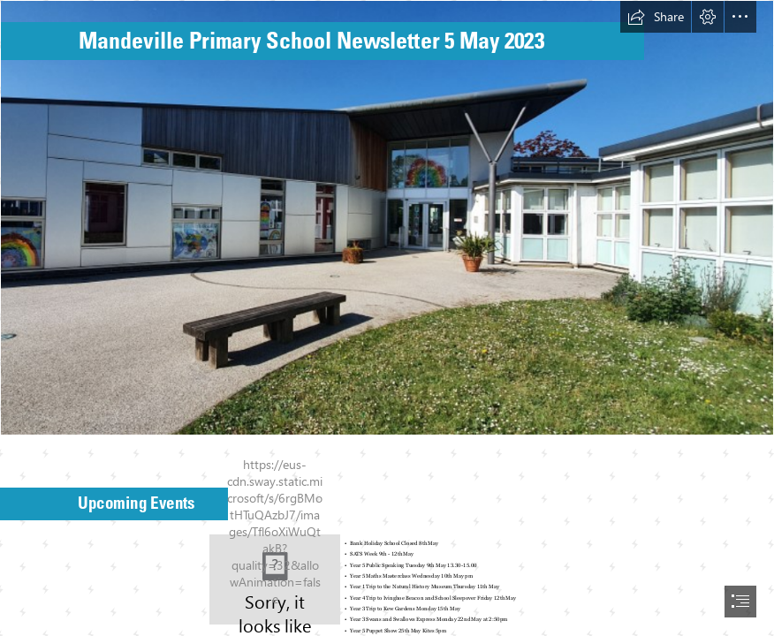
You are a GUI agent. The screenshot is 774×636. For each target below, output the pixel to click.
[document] (387, 318)
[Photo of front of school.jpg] (387, 217)
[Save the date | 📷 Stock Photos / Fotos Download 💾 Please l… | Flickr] (275, 579)
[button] (655, 17)
